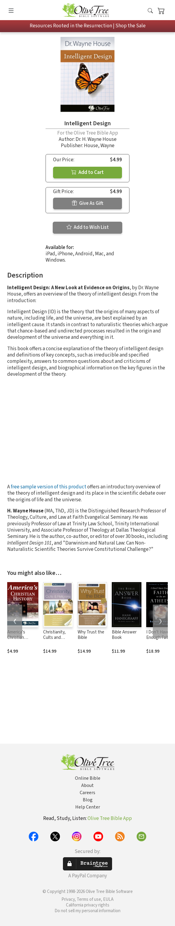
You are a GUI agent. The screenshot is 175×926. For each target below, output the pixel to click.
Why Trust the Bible (91, 635)
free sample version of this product (48, 486)
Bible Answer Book (124, 635)
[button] (150, 11)
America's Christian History (16, 638)
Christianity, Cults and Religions (54, 638)
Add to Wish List (88, 227)
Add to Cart (87, 172)
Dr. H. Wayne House (96, 139)
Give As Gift (87, 203)
